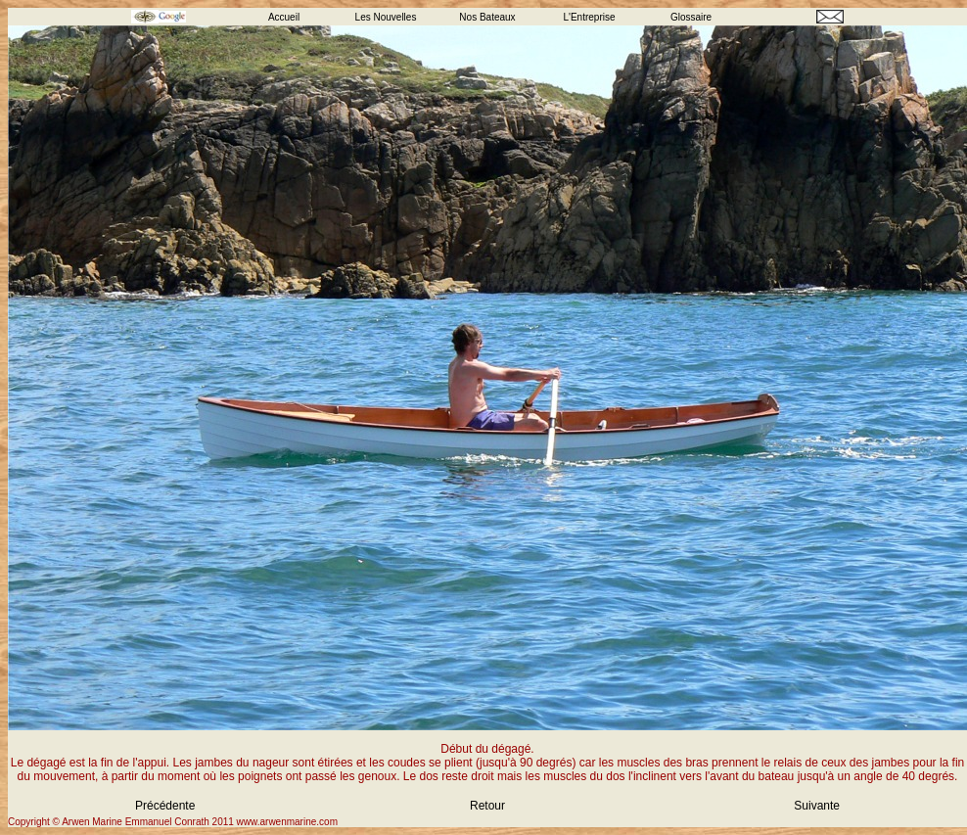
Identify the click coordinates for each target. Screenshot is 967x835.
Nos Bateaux (487, 17)
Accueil (283, 17)
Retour (487, 805)
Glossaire (691, 17)
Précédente (165, 805)
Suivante (817, 805)
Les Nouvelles (386, 17)
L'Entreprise (589, 17)
